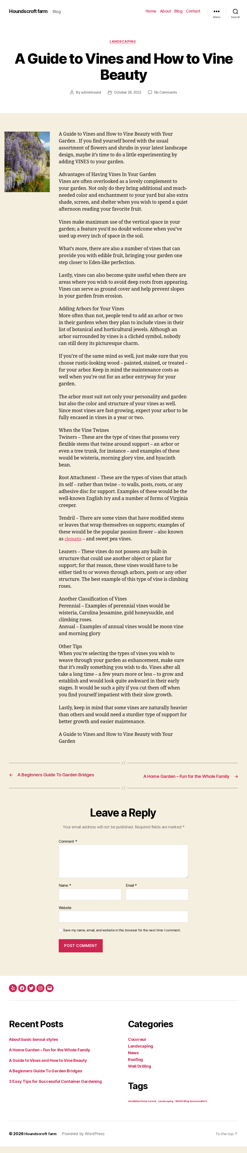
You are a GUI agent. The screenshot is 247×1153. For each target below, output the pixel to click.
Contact (193, 11)
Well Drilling (139, 1073)
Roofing (135, 1066)
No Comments (166, 93)
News (133, 1059)
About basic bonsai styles (33, 1046)
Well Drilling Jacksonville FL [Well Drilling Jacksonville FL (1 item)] (191, 1108)
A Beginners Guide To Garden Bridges (45, 1077)
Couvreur (137, 1046)
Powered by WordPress (85, 1140)
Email (131, 892)
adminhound (90, 93)
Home (151, 11)
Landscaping (123, 42)
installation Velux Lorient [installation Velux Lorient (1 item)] (142, 1108)
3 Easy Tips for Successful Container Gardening (55, 1088)
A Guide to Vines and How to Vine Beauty (48, 1067)
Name (65, 892)
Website (65, 914)
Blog (178, 11)
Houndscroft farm (30, 11)
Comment (68, 848)
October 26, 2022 (127, 93)
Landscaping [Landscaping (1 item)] (165, 1108)
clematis (74, 540)
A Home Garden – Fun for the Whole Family (49, 1056)
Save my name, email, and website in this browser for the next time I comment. (122, 937)
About (165, 11)
